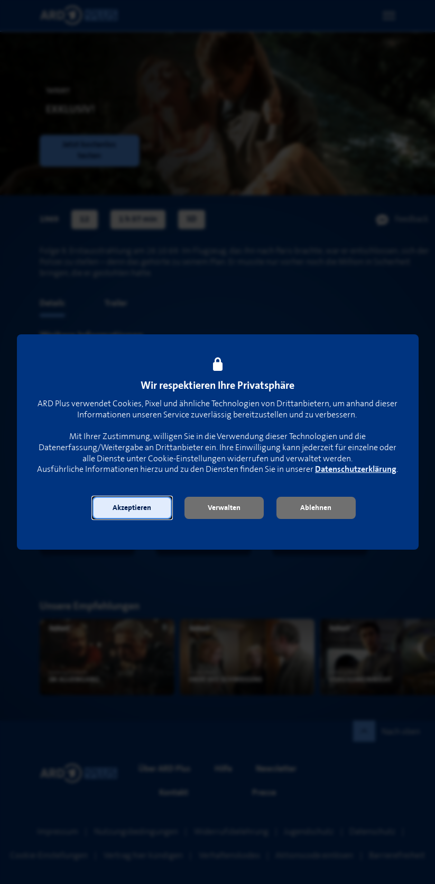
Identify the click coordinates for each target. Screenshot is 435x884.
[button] (132, 508)
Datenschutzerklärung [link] (355, 469)
